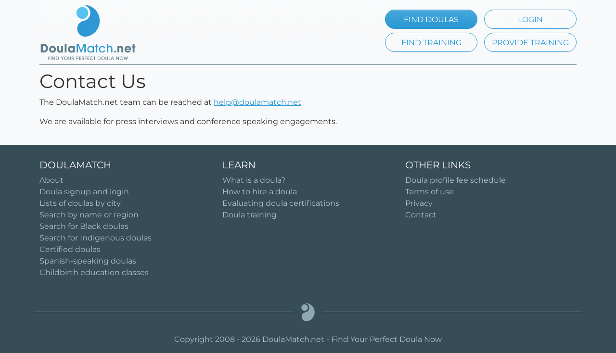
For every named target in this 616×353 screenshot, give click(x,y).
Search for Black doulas (83, 226)
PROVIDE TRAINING (530, 42)
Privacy (419, 203)
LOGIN (530, 19)
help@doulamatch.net (257, 102)
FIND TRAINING (431, 42)
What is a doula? (253, 180)
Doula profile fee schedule (455, 180)
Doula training (249, 214)
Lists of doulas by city (80, 203)
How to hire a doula (259, 191)
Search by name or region (89, 214)
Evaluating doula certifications (280, 203)
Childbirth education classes (94, 272)
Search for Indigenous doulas (95, 237)
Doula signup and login (84, 191)
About (51, 180)
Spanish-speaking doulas (87, 260)
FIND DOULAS (431, 19)
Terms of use (429, 191)
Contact (420, 214)
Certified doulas (70, 249)
